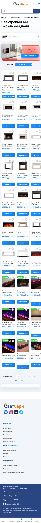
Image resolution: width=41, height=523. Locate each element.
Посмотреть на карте (13, 492)
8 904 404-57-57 (12, 500)
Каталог (11, 520)
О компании (7, 428)
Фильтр (8, 64)
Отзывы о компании (10, 465)
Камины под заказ (30, 55)
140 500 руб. (8, 358)
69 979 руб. (22, 149)
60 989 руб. (7, 149)
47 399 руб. (22, 236)
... (10, 381)
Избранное (28, 520)
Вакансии (6, 457)
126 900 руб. (23, 295)
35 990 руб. (22, 90)
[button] (38, 37)
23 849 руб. (22, 266)
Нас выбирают (8, 431)
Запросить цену (8, 96)
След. (23, 381)
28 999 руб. (22, 207)
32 (16, 381)
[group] (20, 37)
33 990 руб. (22, 178)
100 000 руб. (23, 327)
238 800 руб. (22, 359)
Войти (37, 520)
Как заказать (7, 438)
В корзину (23, 96)
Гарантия (6, 435)
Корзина (19, 520)
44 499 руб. (7, 236)
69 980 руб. (7, 119)
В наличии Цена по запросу (8, 91)
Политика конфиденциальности (14, 472)
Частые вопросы (8, 441)
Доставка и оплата (9, 450)
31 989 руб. (7, 266)
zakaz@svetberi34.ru (13, 504)
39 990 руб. (7, 178)
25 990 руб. (7, 207)
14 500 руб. (7, 295)
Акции (5, 453)
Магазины (6, 469)
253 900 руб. (8, 327)
